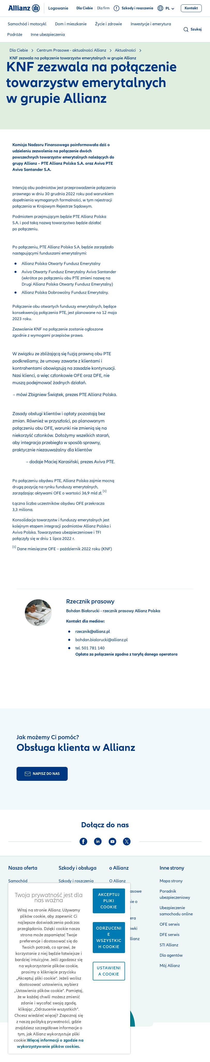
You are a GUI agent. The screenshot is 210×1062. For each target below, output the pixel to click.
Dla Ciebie (84, 8)
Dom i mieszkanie (71, 24)
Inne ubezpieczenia (48, 34)
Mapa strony (171, 881)
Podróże (14, 34)
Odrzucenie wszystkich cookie (108, 937)
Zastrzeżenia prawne (167, 1040)
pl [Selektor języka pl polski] (166, 8)
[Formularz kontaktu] (42, 774)
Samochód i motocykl (27, 24)
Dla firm (103, 8)
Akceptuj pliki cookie (109, 901)
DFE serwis (170, 934)
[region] (69, 968)
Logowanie (58, 8)
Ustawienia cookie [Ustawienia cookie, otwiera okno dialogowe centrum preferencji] (109, 971)
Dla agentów (171, 955)
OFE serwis (170, 924)
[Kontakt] (191, 8)
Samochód (17, 881)
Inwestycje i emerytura (151, 24)
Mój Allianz (170, 965)
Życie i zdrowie (108, 24)
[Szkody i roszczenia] (133, 8)
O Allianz (117, 881)
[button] (192, 29)
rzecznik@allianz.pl (92, 631)
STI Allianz (169, 945)
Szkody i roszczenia (76, 881)
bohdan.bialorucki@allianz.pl (101, 639)
